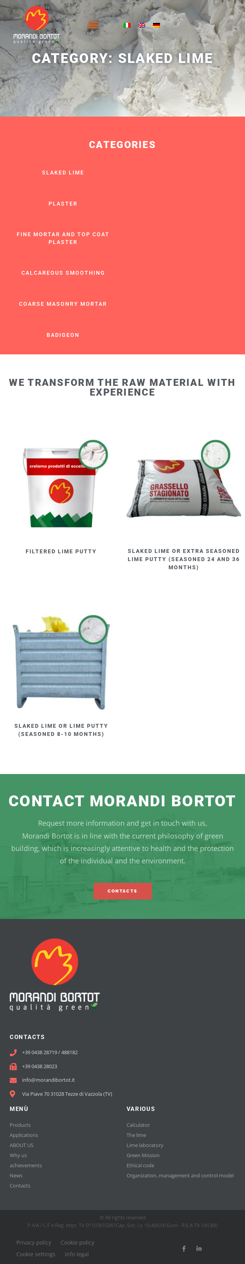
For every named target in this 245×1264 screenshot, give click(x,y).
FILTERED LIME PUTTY (61, 551)
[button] (93, 25)
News (16, 1175)
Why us (18, 1155)
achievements (26, 1165)
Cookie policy (77, 1242)
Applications (24, 1134)
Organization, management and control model (180, 1175)
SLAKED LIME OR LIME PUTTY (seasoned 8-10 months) (61, 730)
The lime (136, 1134)
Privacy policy (33, 1242)
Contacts (20, 1185)
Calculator (138, 1124)
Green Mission (143, 1155)
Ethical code (140, 1165)
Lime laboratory (145, 1145)
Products (20, 1124)
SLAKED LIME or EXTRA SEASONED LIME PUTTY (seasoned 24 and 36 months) (184, 559)
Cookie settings (36, 1254)
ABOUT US (21, 1145)
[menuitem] (127, 24)
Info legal (77, 1254)
